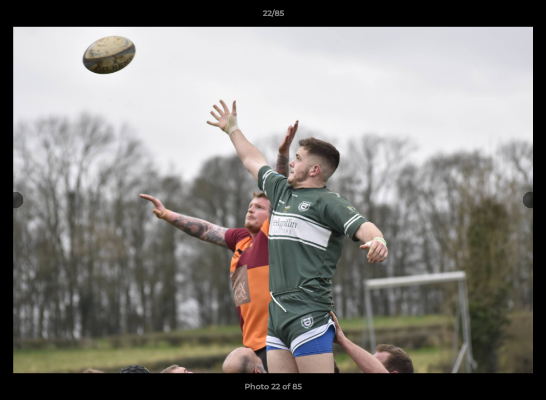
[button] (526, 16)
